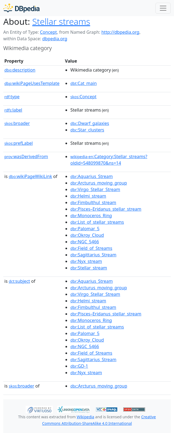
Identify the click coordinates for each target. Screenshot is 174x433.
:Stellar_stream (88, 268)
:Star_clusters (87, 130)
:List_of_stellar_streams (97, 222)
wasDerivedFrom (26, 156)
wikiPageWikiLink (30, 176)
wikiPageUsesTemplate (31, 83)
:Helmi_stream (88, 196)
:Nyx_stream (86, 261)
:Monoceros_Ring (91, 216)
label (13, 110)
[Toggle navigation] (163, 8)
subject (19, 281)
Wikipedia (85, 416)
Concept (48, 32)
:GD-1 (79, 366)
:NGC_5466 (84, 242)
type (12, 97)
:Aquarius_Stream (91, 176)
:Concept (83, 97)
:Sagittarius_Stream (93, 255)
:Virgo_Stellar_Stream (95, 189)
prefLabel (18, 143)
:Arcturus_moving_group (98, 183)
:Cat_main (83, 83)
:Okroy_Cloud (87, 235)
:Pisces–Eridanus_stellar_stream (105, 209)
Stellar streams (61, 21)
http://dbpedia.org (120, 32)
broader (17, 123)
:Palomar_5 (85, 229)
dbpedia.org (54, 39)
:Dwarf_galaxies (89, 123)
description (19, 70)
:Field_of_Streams (91, 248)
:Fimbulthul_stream (93, 202)
